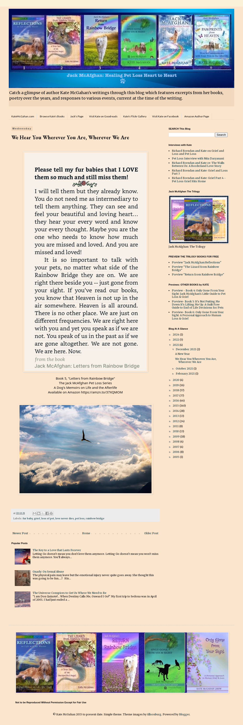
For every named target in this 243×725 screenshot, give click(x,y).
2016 (176, 400)
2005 (176, 457)
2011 (176, 426)
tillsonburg (154, 714)
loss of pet (47, 518)
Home (86, 533)
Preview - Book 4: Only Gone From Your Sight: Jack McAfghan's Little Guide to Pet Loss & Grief (198, 293)
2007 (176, 446)
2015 (176, 405)
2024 (176, 334)
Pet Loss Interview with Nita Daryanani (198, 158)
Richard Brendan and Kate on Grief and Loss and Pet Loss (198, 152)
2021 (176, 344)
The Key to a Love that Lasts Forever (57, 550)
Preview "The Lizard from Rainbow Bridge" (195, 268)
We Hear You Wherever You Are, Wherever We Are (196, 360)
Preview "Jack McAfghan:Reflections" (196, 262)
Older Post (151, 533)
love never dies (64, 518)
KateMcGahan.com (22, 116)
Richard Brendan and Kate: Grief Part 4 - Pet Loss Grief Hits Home (199, 179)
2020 (176, 380)
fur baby (28, 518)
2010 (176, 431)
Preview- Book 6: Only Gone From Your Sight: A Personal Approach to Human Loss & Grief (198, 315)
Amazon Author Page (196, 116)
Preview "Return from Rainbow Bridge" (198, 274)
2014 (176, 410)
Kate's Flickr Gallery (134, 116)
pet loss (80, 518)
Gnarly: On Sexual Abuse (48, 571)
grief (37, 518)
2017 (176, 395)
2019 (176, 385)
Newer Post (20, 533)
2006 (176, 452)
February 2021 (185, 373)
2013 (176, 416)
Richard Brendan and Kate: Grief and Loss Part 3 (200, 172)
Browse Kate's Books (52, 116)
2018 (176, 390)
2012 (176, 421)
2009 (176, 436)
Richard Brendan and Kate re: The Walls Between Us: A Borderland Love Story (198, 164)
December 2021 (186, 349)
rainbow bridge (95, 518)
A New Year (182, 353)
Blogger (184, 714)
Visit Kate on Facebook (165, 116)
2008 (176, 441)
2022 (176, 339)
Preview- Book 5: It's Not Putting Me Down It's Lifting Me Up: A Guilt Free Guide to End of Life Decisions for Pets (198, 304)
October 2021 (185, 368)
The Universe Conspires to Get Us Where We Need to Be (69, 593)
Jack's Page (76, 116)
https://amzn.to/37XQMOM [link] (102, 392)
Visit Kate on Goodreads (103, 116)
